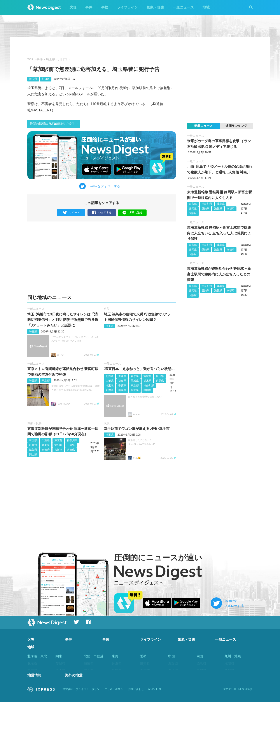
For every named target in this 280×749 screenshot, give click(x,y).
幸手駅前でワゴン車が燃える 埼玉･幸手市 (137, 429)
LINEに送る (132, 212)
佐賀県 (229, 671)
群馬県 (160, 380)
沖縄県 (229, 712)
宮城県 (147, 376)
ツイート (71, 212)
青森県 (122, 376)
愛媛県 (201, 678)
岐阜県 (33, 445)
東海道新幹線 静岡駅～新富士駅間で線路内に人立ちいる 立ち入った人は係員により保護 (219, 233)
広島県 (173, 685)
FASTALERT (154, 736)
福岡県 (229, 664)
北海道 (110, 376)
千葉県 (122, 385)
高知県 (201, 685)
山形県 (110, 380)
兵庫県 (71, 449)
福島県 (122, 380)
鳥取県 (173, 664)
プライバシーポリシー (89, 736)
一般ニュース (183, 7)
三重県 (71, 445)
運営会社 (68, 736)
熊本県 (229, 685)
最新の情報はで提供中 (54, 123)
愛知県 (58, 445)
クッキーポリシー (115, 736)
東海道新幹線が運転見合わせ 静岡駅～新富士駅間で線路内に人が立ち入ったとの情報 (219, 274)
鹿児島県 (231, 705)
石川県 (89, 678)
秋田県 (160, 376)
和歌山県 (146, 699)
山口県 (173, 692)
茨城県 (135, 380)
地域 (206, 7)
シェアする (102, 212)
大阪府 (58, 449)
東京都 (46, 380)
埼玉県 (50, 59)
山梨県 (122, 390)
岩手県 (135, 376)
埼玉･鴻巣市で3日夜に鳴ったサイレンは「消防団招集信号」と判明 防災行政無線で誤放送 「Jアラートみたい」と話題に (62, 319)
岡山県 (33, 454)
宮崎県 (229, 699)
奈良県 (145, 692)
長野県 (135, 390)
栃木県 (147, 380)
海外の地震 (73, 722)
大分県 (229, 692)
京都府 (46, 449)
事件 (88, 7)
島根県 (173, 671)
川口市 (62, 59)
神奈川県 (149, 385)
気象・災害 (155, 7)
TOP (30, 59)
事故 (104, 7)
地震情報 (34, 722)
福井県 (89, 685)
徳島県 (201, 664)
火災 (73, 7)
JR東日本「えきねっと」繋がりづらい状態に (139, 369)
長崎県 (229, 678)
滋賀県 (33, 449)
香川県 (201, 671)
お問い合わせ (136, 736)
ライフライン (127, 7)
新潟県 (110, 390)
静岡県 (147, 390)
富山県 (89, 671)
